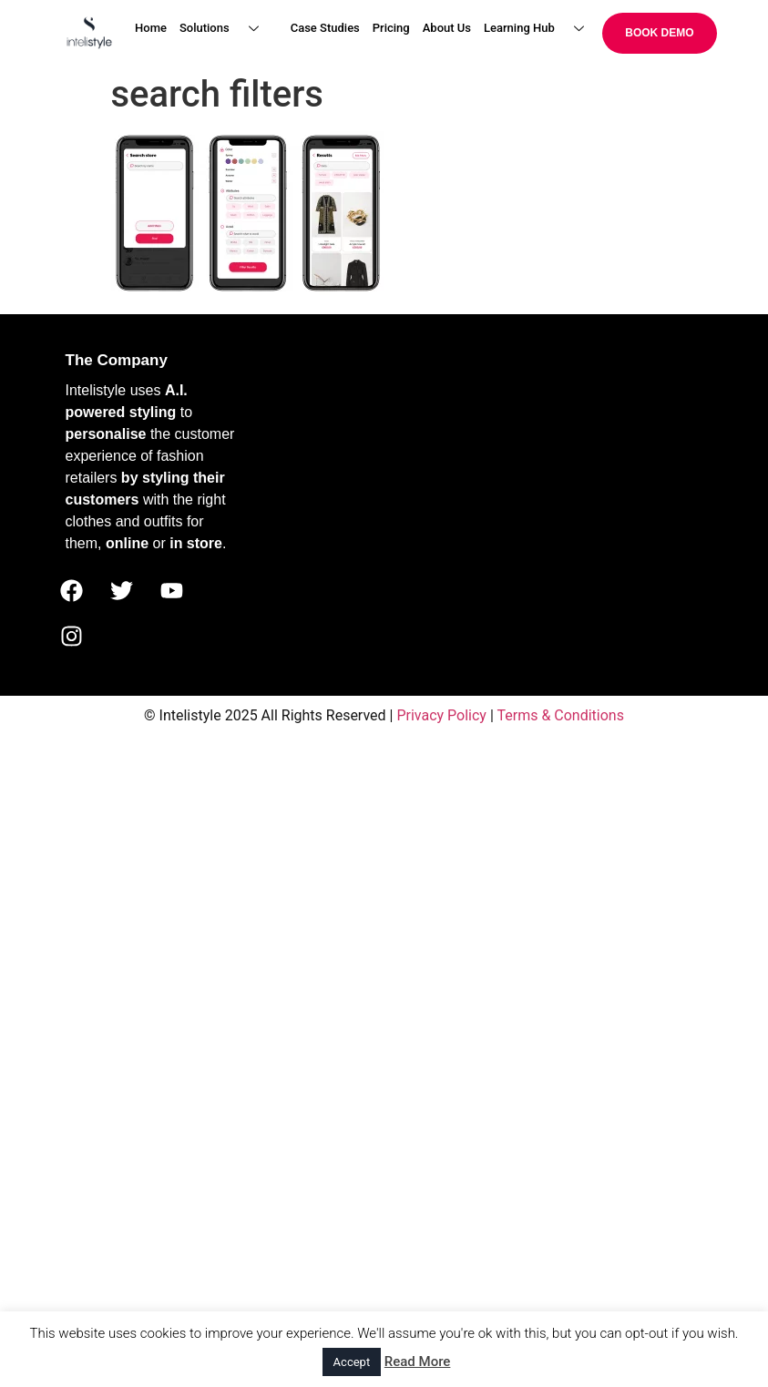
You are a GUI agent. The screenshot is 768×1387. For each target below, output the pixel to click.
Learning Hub (541, 28)
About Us (447, 28)
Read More (417, 1361)
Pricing (391, 28)
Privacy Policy (441, 715)
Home (151, 28)
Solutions (225, 28)
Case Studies (325, 28)
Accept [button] (352, 1362)
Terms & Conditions (560, 715)
